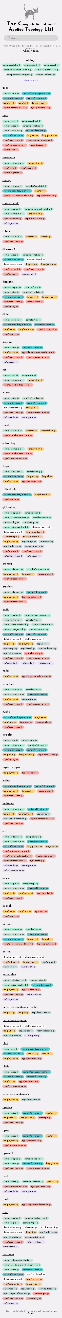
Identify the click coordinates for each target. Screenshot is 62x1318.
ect (4, 370)
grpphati (7, 586)
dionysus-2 (8, 249)
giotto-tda (8, 507)
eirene (6, 392)
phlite (5, 1066)
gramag (7, 564)
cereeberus (8, 157)
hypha (6, 712)
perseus (7, 924)
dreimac (7, 342)
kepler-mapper (11, 767)
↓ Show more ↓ (31, 80)
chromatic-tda (10, 203)
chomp (6, 180)
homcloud (8, 684)
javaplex (7, 735)
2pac (5, 88)
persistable (9, 974)
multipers (8, 803)
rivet (5, 1176)
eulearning (8, 443)
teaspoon (8, 1254)
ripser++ (7, 1107)
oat (4, 831)
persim (6, 951)
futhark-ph (9, 489)
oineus (6, 878)
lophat (6, 780)
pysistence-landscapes (15, 1094)
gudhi (5, 609)
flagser (6, 466)
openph (7, 906)
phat (5, 1043)
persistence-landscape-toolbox (20, 1007)
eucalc (6, 425)
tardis (5, 1199)
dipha (5, 314)
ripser (5, 1130)
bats (5, 115)
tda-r (5, 1212)
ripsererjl (7, 1153)
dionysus (7, 282)
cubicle (6, 231)
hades (5, 671)
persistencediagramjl (14, 1020)
